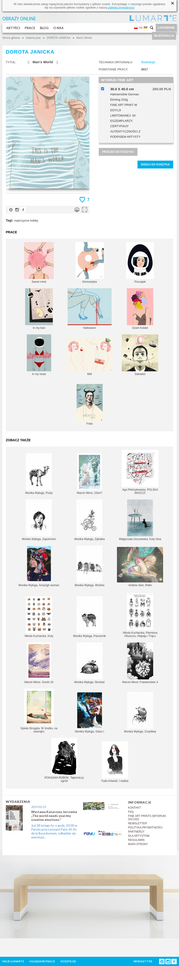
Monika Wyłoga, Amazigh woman (38, 566)
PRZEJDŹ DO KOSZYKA (118, 151)
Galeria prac (33, 37)
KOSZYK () (68, 961)
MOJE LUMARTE (13, 961)
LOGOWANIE (166, 27)
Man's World (84, 37)
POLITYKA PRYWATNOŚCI (145, 827)
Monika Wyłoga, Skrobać (89, 663)
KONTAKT (134, 807)
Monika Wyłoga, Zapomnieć (39, 520)
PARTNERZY (136, 831)
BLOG (44, 28)
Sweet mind (39, 262)
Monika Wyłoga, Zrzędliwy (140, 712)
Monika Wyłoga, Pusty (39, 474)
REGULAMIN (136, 840)
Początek (140, 262)
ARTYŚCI (13, 28)
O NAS (58, 28)
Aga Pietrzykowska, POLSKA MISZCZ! (140, 472)
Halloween (90, 309)
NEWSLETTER (137, 823)
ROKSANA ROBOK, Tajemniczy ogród (64, 760)
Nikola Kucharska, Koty (39, 617)
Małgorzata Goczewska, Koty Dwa (140, 520)
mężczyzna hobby (26, 220)
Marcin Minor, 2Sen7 (89, 474)
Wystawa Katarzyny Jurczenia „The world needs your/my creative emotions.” (54, 816)
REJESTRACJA (164, 35)
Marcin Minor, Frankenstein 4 (140, 663)
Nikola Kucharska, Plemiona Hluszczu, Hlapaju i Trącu (140, 615)
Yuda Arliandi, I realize (114, 762)
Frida (90, 404)
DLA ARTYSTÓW (138, 835)
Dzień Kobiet (140, 309)
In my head (39, 355)
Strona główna (11, 37)
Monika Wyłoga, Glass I (89, 712)
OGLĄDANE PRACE (42, 961)
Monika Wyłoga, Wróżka (89, 566)
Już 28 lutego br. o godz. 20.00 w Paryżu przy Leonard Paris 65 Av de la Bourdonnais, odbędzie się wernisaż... (54, 831)
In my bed (39, 309)
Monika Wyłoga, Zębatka (89, 520)
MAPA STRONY (138, 844)
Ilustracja (148, 62)
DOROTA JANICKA (59, 37)
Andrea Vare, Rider (140, 567)
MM (89, 357)
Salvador (140, 355)
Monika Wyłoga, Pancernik (89, 617)
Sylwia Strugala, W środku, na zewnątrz (39, 711)
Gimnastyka (89, 262)
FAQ (131, 811)
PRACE (30, 28)
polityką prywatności (121, 7)
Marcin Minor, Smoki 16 (38, 663)
